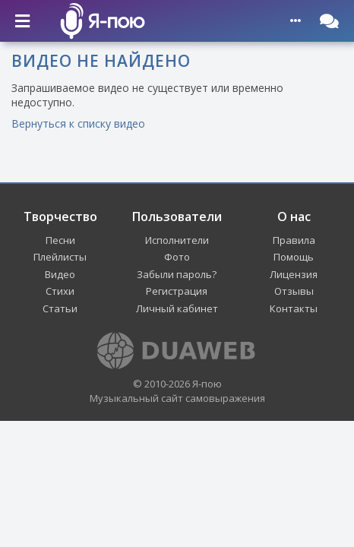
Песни (60, 240)
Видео (60, 274)
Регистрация (176, 291)
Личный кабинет (177, 308)
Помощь (293, 257)
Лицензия (294, 274)
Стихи (60, 291)
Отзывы (294, 291)
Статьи (60, 308)
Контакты (294, 308)
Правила (294, 240)
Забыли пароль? (177, 274)
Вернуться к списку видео (78, 123)
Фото (177, 257)
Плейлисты (60, 257)
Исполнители (177, 240)
